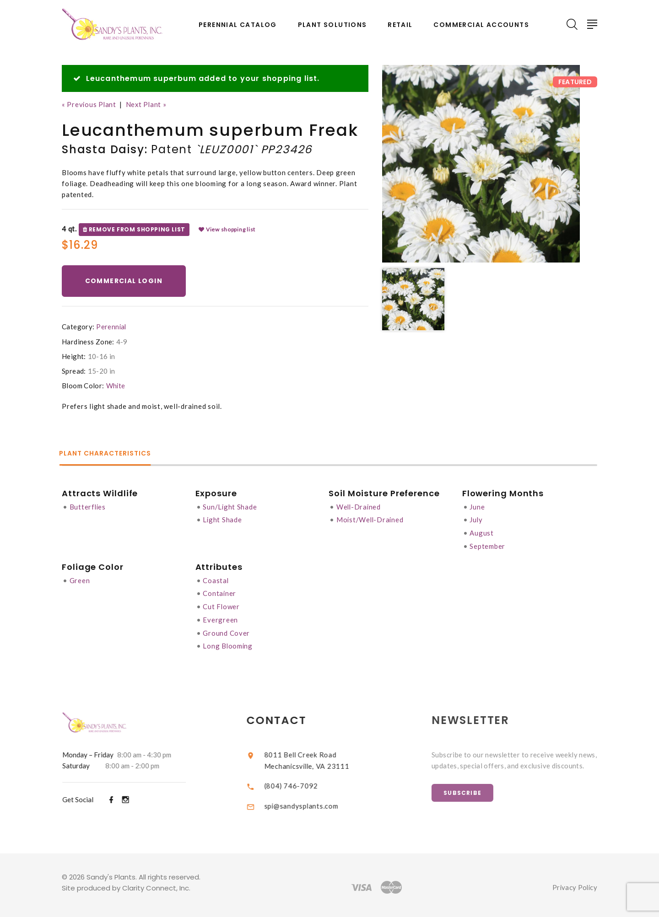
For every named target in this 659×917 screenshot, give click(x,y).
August (483, 532)
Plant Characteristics (108, 454)
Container (220, 591)
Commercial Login (124, 280)
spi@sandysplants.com (309, 801)
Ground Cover (226, 630)
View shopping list (227, 229)
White (116, 385)
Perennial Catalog (238, 25)
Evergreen (220, 617)
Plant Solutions (332, 25)
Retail (400, 25)
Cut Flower (222, 604)
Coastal (216, 578)
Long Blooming (228, 642)
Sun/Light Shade (230, 506)
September (489, 545)
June (478, 506)
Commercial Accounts (481, 25)
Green (80, 578)
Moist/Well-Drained (371, 519)
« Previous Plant (89, 104)
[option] (481, 164)
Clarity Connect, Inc (155, 884)
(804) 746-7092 (299, 781)
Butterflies (88, 506)
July (477, 519)
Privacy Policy (574, 883)
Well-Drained (360, 506)
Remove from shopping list (134, 229)
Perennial (111, 326)
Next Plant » (147, 104)
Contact (284, 716)
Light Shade (223, 519)
